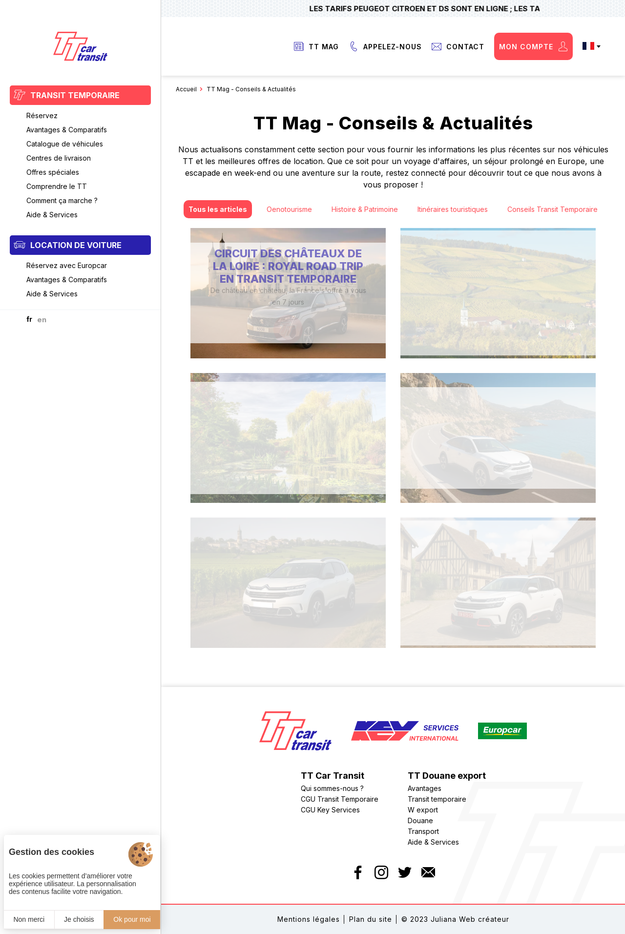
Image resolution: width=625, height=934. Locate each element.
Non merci (28, 919)
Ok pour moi (131, 919)
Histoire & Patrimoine (365, 209)
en (41, 319)
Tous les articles (217, 209)
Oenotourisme (289, 209)
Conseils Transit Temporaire (552, 209)
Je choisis (79, 919)
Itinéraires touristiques (452, 209)
